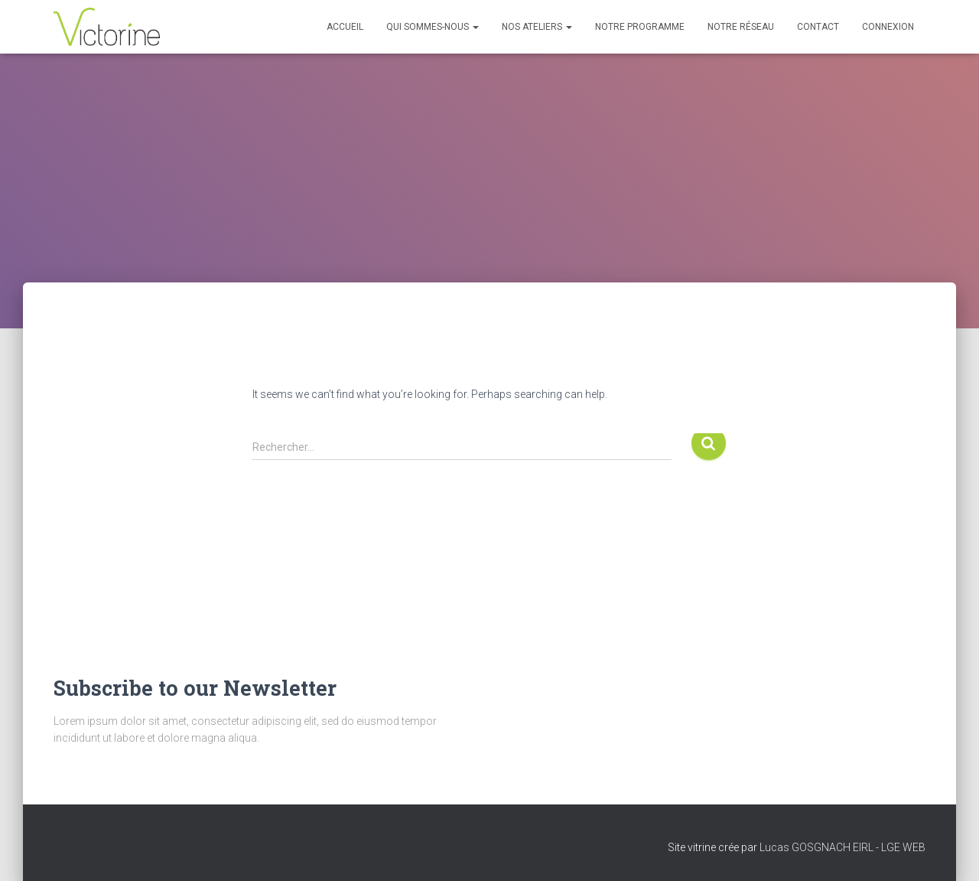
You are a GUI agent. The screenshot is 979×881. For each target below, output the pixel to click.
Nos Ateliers (537, 26)
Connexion (888, 26)
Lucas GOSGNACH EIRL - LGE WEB (842, 847)
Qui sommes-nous (432, 26)
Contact (818, 26)
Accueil (345, 26)
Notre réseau (740, 26)
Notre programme (640, 26)
